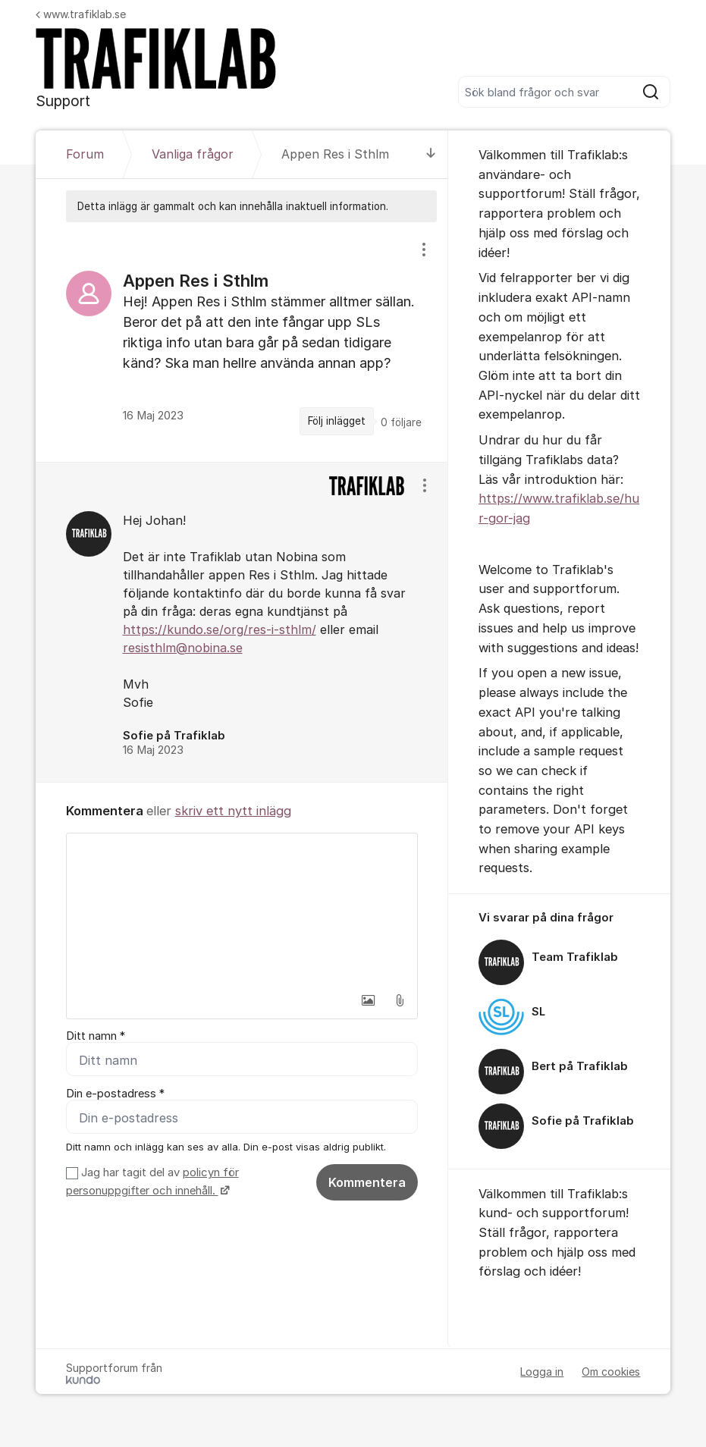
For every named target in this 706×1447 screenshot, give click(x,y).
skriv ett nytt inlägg (233, 810)
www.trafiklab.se (81, 14)
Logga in (541, 1371)
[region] (242, 341)
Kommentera (367, 1182)
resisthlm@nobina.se (183, 647)
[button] (367, 1000)
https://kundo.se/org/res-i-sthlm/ (219, 629)
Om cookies (611, 1371)
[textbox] (242, 909)
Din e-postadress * (115, 1093)
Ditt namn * (95, 1036)
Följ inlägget (337, 421)
